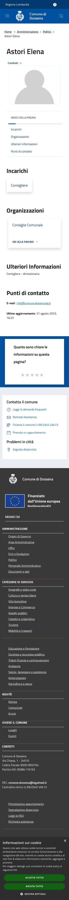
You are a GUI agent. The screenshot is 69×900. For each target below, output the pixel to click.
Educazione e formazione (23, 648)
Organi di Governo (19, 536)
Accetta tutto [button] (34, 877)
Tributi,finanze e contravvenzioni (28, 660)
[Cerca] (61, 16)
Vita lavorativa (17, 601)
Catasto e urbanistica (21, 619)
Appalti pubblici (17, 613)
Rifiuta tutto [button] (34, 886)
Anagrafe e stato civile (22, 589)
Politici (47, 31)
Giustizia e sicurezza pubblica (26, 654)
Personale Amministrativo (24, 565)
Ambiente (14, 666)
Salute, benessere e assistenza (27, 672)
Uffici (11, 548)
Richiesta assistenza (21, 821)
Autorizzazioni (17, 678)
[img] (56, 117)
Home (8, 31)
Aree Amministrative (21, 542)
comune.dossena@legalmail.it (27, 782)
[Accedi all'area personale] (54, 4)
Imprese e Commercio (21, 607)
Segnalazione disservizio (23, 810)
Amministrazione (27, 31)
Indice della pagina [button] (23, 117)
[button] (34, 894)
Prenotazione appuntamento (26, 804)
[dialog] (34, 868)
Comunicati (15, 707)
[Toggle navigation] (7, 16)
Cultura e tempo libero (22, 595)
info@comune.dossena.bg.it (34, 303)
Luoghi (12, 730)
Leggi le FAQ (16, 815)
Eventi (12, 736)
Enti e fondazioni (18, 554)
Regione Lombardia (17, 4)
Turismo (13, 625)
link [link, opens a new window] (15, 870)
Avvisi (12, 713)
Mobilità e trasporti (20, 630)
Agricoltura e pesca (20, 684)
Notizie (12, 702)
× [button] (65, 841)
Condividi (15, 63)
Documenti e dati (19, 571)
